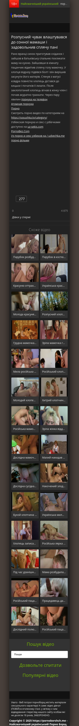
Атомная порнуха (22, 104)
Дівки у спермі (21, 217)
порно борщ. (68, 4)
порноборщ (18, 15)
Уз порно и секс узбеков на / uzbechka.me (38, 136)
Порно (15, 108)
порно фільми (20, 140)
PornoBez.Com (20, 131)
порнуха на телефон (34, 99)
